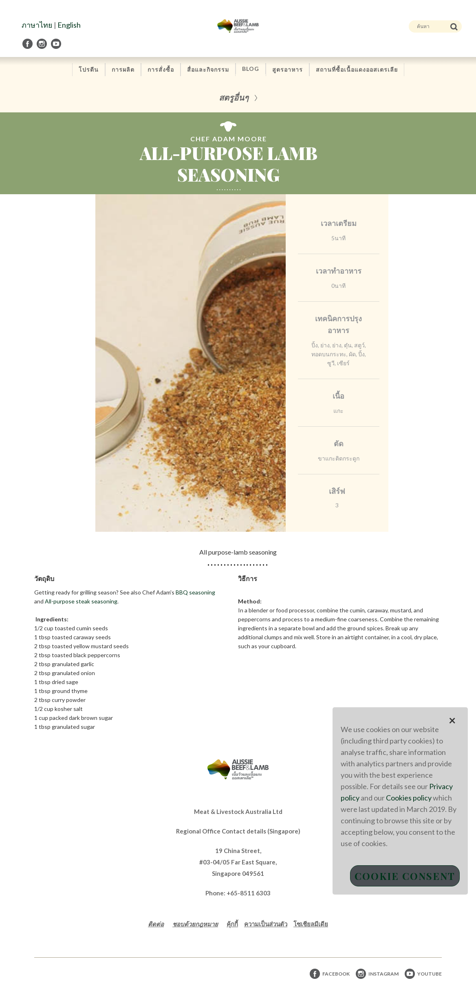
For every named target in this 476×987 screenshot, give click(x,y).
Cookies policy (409, 797)
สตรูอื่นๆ (234, 97)
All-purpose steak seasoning (81, 601)
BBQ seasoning (195, 592)
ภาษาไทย (37, 24)
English (69, 24)
